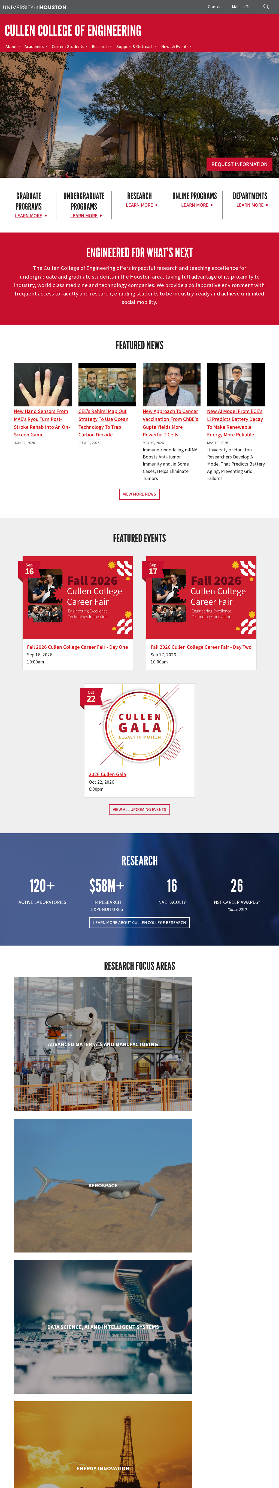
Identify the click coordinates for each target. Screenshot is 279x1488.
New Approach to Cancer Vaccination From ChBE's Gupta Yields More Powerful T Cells (170, 423)
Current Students (68, 47)
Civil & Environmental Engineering (225, 1080)
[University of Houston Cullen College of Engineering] (49, 1383)
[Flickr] (43, 1404)
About (11, 47)
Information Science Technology (139, 1254)
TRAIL (7, 1477)
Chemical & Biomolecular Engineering (139, 1080)
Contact (215, 6)
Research (100, 47)
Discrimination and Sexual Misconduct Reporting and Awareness (166, 1483)
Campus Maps (149, 1472)
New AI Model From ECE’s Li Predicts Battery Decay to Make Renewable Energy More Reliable (235, 423)
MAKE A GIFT (230, 1380)
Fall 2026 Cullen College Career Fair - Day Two (134, 622)
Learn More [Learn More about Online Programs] (194, 205)
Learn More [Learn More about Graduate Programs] (28, 215)
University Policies (234, 1483)
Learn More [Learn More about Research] (139, 205)
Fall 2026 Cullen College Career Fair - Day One (48, 622)
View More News (139, 494)
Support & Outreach (135, 47)
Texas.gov (212, 1472)
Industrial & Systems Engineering (53, 1254)
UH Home (94, 1472)
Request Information (239, 164)
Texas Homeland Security (243, 1472)
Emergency (172, 1472)
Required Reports (17, 1483)
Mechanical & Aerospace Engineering (225, 1254)
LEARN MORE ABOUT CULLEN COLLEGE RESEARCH (139, 775)
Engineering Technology (139, 1162)
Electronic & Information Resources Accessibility (73, 1483)
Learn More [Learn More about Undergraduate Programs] (84, 215)
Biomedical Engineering (53, 1075)
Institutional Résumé (229, 1477)
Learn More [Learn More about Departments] (250, 205)
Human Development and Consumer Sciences (225, 1167)
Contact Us (106, 1447)
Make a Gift (242, 6)
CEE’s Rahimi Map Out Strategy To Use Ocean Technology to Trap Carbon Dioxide (103, 423)
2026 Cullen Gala (212, 619)
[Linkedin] (64, 1404)
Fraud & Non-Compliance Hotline (70, 1477)
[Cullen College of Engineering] (139, 130)
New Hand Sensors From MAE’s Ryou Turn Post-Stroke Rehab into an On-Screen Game (42, 423)
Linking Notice (110, 1477)
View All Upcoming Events (139, 662)
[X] (32, 1404)
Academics (34, 47)
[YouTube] (75, 1404)
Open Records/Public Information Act (180, 1477)
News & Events (175, 47)
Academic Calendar (120, 1472)
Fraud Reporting (28, 1477)
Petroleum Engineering (139, 1336)
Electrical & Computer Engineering (53, 1167)
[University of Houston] (34, 7)
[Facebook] (22, 1404)
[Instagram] (54, 1404)
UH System (192, 1472)
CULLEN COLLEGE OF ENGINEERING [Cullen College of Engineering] (73, 31)
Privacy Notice (136, 1477)
